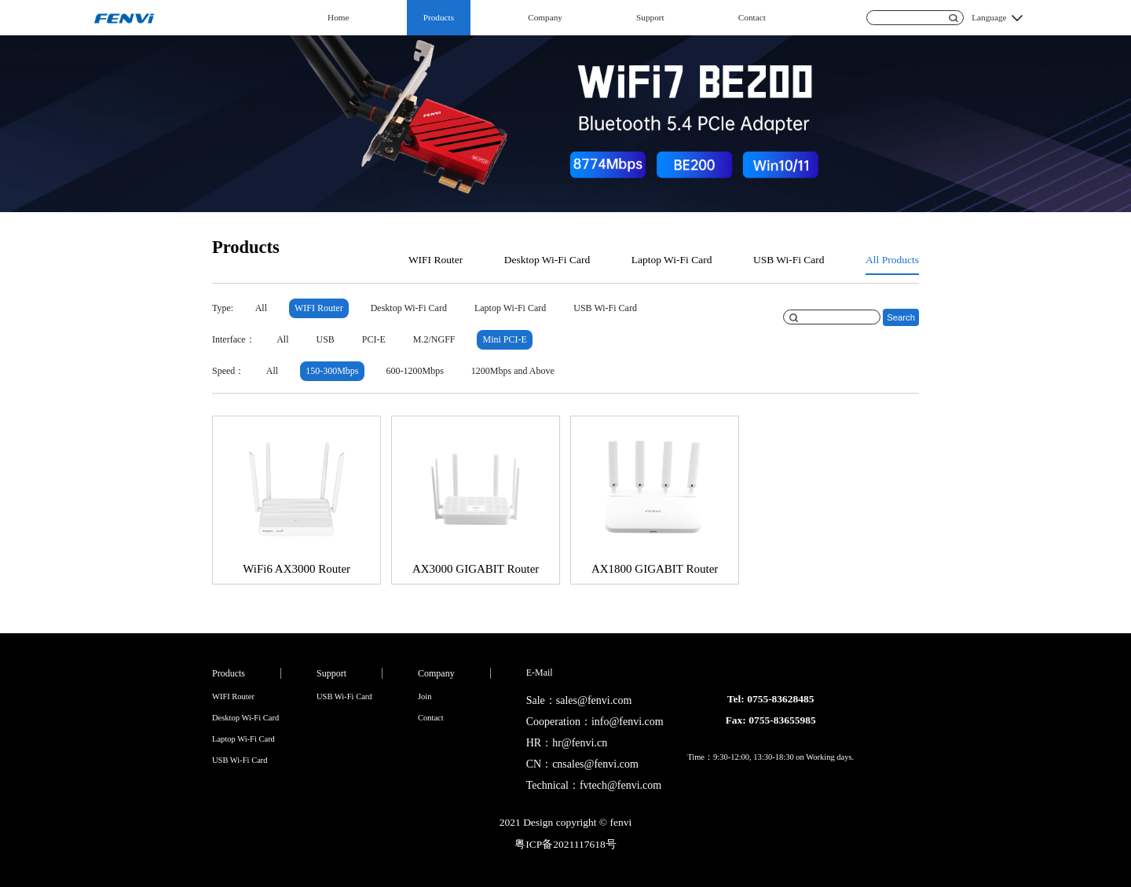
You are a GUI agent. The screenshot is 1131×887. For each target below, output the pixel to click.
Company (545, 17)
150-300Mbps (332, 370)
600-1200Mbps (415, 370)
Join (425, 696)
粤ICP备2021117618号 (565, 844)
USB (325, 339)
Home (339, 17)
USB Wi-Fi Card (789, 260)
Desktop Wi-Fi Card (547, 260)
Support (650, 17)
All (261, 307)
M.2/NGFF (434, 339)
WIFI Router (435, 260)
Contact (752, 17)
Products (438, 17)
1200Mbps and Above (513, 370)
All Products (892, 260)
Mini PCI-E (505, 339)
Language (989, 17)
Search (901, 317)
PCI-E (374, 339)
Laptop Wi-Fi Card (671, 260)
